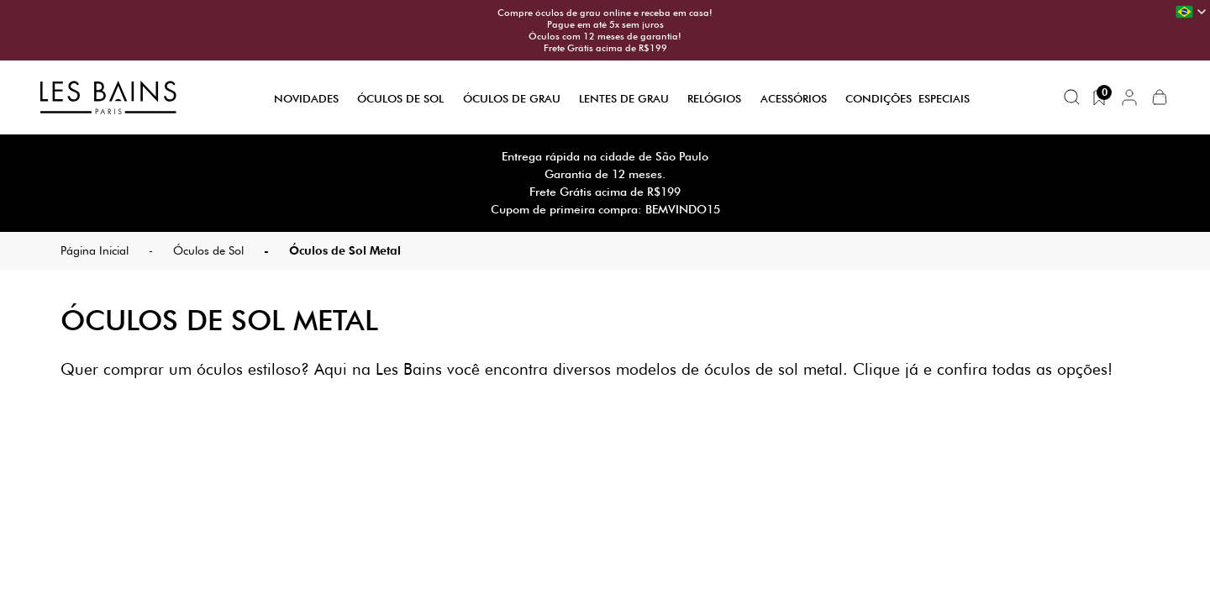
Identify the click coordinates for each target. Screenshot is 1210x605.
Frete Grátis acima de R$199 (605, 48)
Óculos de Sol (400, 98)
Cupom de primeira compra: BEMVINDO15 (605, 209)
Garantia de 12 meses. (605, 174)
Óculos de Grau (511, 98)
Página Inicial (94, 250)
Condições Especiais (907, 98)
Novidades (306, 98)
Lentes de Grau (624, 98)
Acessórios (793, 98)
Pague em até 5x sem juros (605, 24)
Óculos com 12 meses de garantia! (605, 36)
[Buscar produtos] (1072, 97)
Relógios (714, 98)
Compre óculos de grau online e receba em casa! (605, 12)
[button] (1129, 97)
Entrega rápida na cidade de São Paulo (605, 156)
